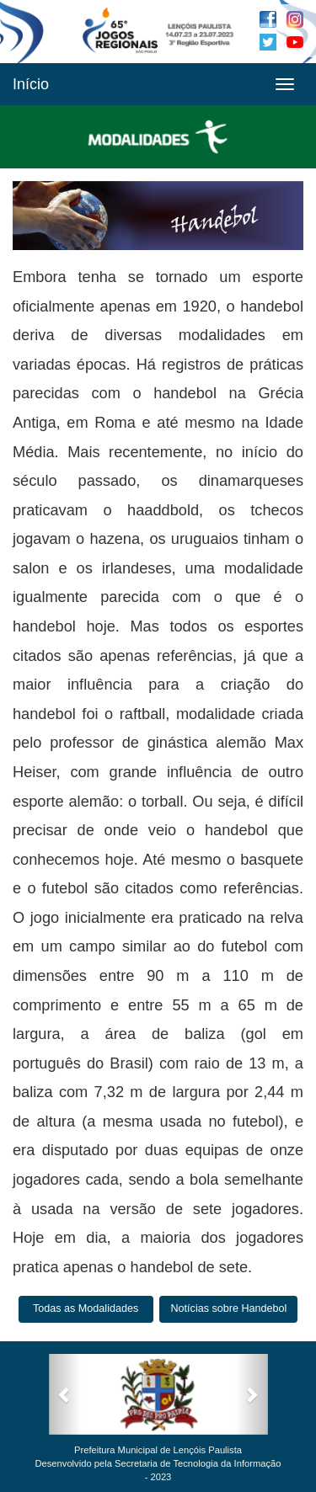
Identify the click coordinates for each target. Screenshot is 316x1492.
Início (31, 84)
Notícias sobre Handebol (228, 1308)
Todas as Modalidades (85, 1308)
